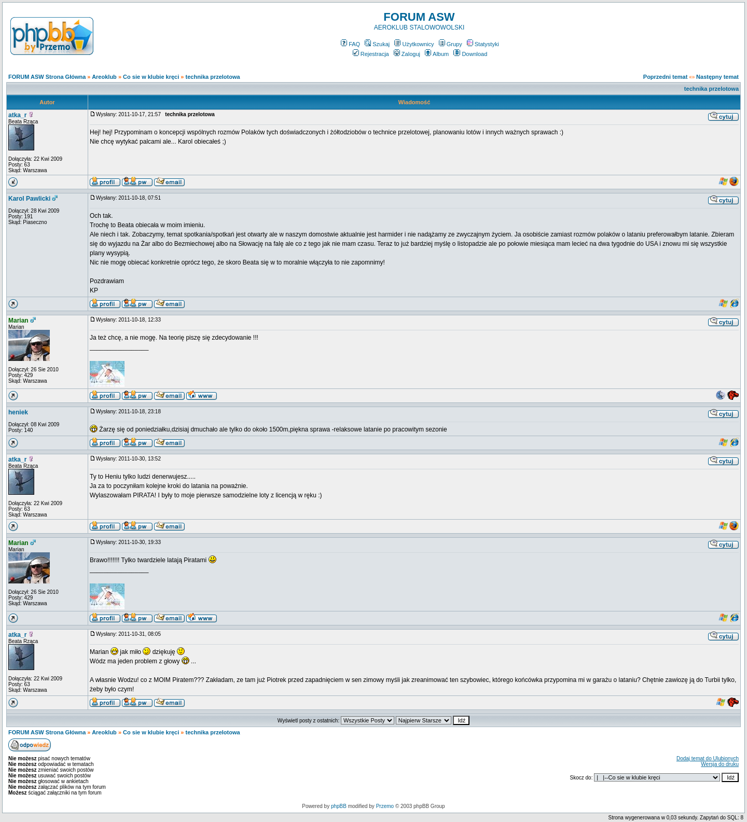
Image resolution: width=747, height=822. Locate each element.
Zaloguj (407, 54)
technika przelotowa (213, 77)
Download (470, 54)
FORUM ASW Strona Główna (47, 77)
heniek (18, 412)
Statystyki (483, 44)
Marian (18, 320)
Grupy (450, 44)
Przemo (385, 806)
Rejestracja (371, 54)
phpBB (339, 806)
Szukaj (377, 44)
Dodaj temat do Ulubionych (707, 758)
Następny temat (717, 77)
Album (437, 54)
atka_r (17, 115)
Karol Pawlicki (29, 198)
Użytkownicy (414, 44)
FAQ (350, 44)
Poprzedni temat (665, 77)
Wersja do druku (720, 764)
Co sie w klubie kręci (151, 77)
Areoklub (104, 77)
